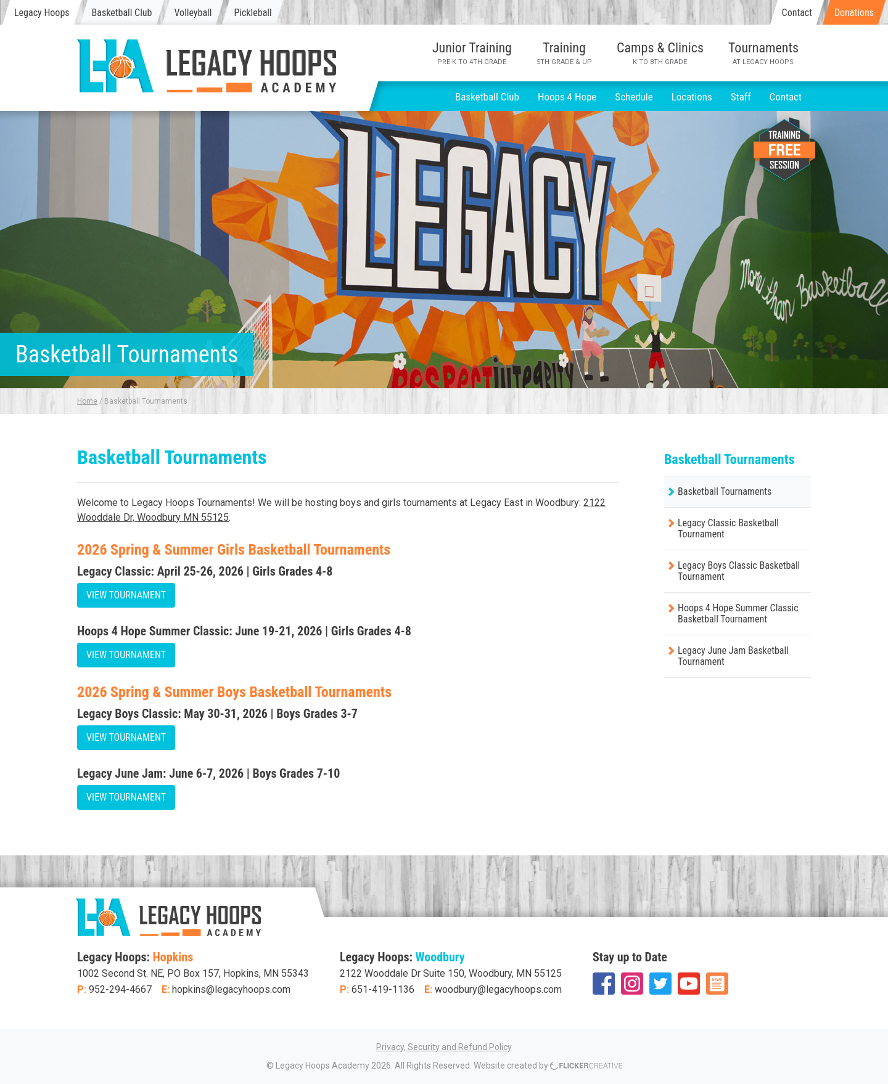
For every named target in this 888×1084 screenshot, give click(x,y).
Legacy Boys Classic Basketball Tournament (739, 571)
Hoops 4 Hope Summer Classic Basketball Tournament (738, 613)
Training (564, 53)
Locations (692, 97)
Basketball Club (122, 12)
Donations (854, 12)
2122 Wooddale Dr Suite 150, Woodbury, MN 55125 (451, 973)
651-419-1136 (383, 989)
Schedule (633, 97)
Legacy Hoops (42, 12)
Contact (797, 12)
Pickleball (252, 12)
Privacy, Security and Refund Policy (444, 1047)
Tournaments (763, 53)
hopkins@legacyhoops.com (231, 989)
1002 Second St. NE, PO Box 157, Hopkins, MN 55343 (193, 973)
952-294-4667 (120, 989)
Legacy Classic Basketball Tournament (728, 528)
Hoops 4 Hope (567, 97)
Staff (741, 97)
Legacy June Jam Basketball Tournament (733, 656)
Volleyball (193, 12)
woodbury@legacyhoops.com (498, 989)
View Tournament (126, 595)
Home (87, 401)
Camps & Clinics (660, 53)
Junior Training (472, 53)
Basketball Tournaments (724, 491)
